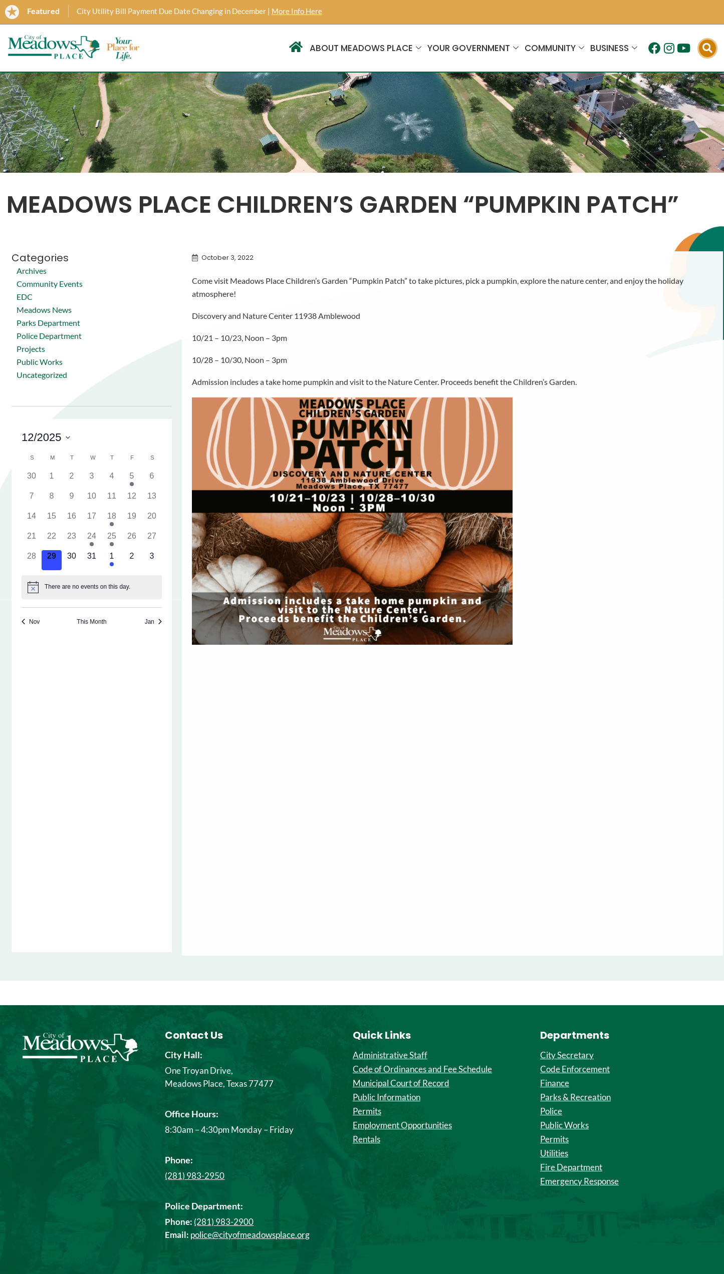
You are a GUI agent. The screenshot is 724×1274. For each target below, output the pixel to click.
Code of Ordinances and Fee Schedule (422, 1069)
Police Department (49, 335)
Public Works (40, 361)
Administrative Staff (390, 1055)
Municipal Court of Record (401, 1083)
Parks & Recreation (575, 1097)
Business (613, 48)
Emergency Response (579, 1181)
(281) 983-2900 (224, 1221)
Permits (367, 1111)
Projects (31, 348)
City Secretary (567, 1055)
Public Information (386, 1097)
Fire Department (571, 1167)
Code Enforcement (575, 1069)
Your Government (473, 48)
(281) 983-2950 (194, 1175)
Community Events (50, 283)
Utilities (554, 1153)
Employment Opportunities (402, 1125)
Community (554, 48)
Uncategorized (42, 374)
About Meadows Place (365, 48)
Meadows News (44, 309)
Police (551, 1111)
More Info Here (297, 11)
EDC (25, 296)
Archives (32, 270)
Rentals (366, 1139)
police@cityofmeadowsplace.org (250, 1234)
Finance (554, 1083)
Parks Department (48, 322)
